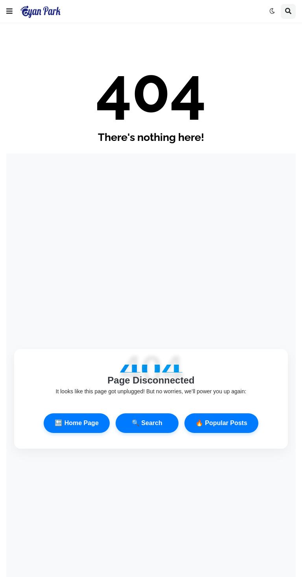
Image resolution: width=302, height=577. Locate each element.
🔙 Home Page (77, 423)
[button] (9, 11)
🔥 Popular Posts (221, 423)
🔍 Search (147, 423)
